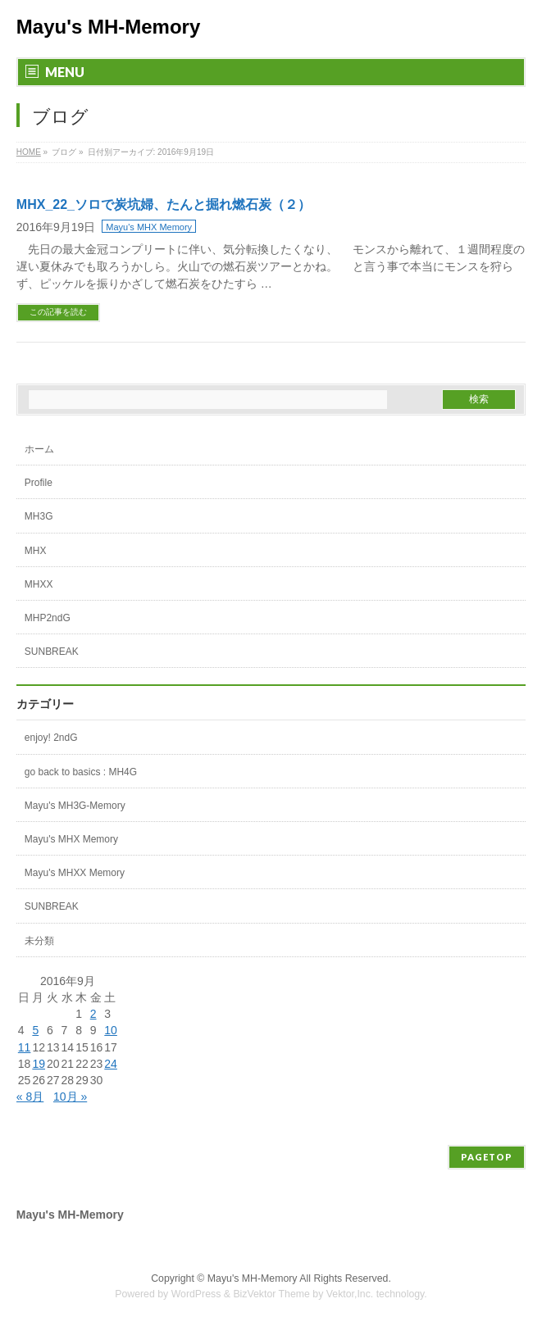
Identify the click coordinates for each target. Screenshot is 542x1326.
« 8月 (29, 1096)
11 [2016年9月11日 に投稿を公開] (24, 1047)
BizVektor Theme (271, 1294)
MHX (36, 550)
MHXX (39, 584)
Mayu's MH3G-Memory (75, 805)
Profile (38, 482)
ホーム (39, 449)
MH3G (39, 516)
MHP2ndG (48, 618)
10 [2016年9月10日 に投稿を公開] (110, 1030)
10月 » (70, 1096)
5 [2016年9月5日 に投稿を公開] (35, 1030)
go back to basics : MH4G (81, 772)
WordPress (196, 1294)
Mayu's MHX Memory (149, 227)
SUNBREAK (52, 651)
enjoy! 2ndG (51, 737)
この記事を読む (58, 311)
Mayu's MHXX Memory (75, 873)
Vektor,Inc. (350, 1294)
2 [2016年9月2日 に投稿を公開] (93, 1013)
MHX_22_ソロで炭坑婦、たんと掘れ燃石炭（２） (163, 204)
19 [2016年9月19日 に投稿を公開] (38, 1063)
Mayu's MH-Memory (108, 27)
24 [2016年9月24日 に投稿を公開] (110, 1063)
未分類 (39, 941)
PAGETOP (486, 1156)
